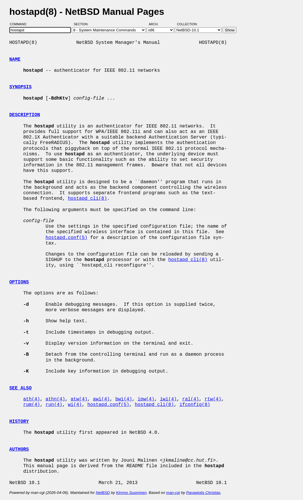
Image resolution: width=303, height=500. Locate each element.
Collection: (187, 24)
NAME (14, 59)
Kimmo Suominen (131, 492)
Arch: (156, 24)
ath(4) (31, 399)
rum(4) (31, 405)
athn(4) (55, 399)
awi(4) (101, 399)
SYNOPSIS (20, 87)
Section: (82, 24)
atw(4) (79, 399)
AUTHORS (19, 449)
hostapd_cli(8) (87, 198)
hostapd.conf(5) (66, 238)
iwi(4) (168, 399)
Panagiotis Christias (203, 492)
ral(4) (190, 399)
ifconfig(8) (195, 405)
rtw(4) (213, 399)
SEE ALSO (20, 388)
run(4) (54, 405)
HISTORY (19, 421)
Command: (20, 24)
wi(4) (75, 405)
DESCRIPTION (24, 115)
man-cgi (173, 492)
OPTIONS (19, 282)
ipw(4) (146, 399)
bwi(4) (123, 399)
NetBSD (103, 492)
